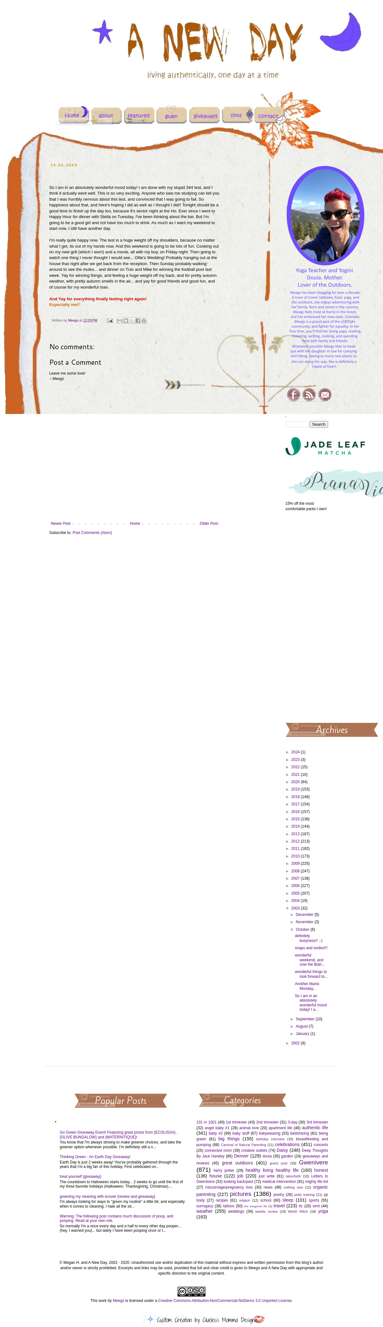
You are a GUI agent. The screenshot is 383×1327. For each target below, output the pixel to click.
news (268, 1187)
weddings (236, 1211)
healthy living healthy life (272, 1170)
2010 (296, 856)
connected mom (218, 1150)
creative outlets (254, 1150)
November (305, 922)
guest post (278, 1163)
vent (316, 1206)
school (266, 1200)
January (303, 1033)
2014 (296, 826)
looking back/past (238, 1181)
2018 (296, 797)
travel (279, 1205)
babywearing (269, 1133)
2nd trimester (267, 1122)
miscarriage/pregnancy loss (228, 1187)
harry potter (223, 1170)
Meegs (118, 1300)
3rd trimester (317, 1122)
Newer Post (61, 523)
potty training (304, 1195)
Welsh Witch (298, 1211)
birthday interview (270, 1139)
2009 (296, 863)
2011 (296, 848)
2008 (296, 871)
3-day (292, 1122)
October (303, 929)
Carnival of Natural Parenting (243, 1145)
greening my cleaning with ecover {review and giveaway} (107, 1196)
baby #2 (216, 1133)
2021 (296, 774)
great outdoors (237, 1162)
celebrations (287, 1144)
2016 (296, 812)
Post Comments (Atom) (92, 532)
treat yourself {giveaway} (80, 1176)
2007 (296, 878)
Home (135, 523)
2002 (296, 1043)
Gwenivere (313, 1162)
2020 (296, 782)
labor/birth (293, 1176)
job (240, 1175)
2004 (296, 900)
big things (229, 1138)
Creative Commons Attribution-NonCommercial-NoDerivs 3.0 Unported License (225, 1300)
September (305, 1019)
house (215, 1175)
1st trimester (236, 1122)
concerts (321, 1145)
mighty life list (316, 1181)
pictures (240, 1193)
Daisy (282, 1150)
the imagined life (255, 1206)
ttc (301, 1206)
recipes (222, 1200)
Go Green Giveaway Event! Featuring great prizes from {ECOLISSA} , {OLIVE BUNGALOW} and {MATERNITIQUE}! (119, 1134)
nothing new (293, 1187)
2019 (296, 789)
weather (205, 1211)
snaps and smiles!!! (311, 948)
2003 (296, 908)
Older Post (209, 523)
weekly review (266, 1211)
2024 (296, 752)
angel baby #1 (217, 1128)
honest (321, 1170)
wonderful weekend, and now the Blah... (310, 960)
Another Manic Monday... (307, 986)
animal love (249, 1128)
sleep (287, 1200)
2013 (296, 834)
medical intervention (279, 1181)
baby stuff (240, 1133)
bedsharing (299, 1133)
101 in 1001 (207, 1122)
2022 (296, 767)
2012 (296, 841)
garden (287, 1156)
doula (267, 1156)
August (302, 1026)
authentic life (315, 1127)
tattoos (228, 1206)
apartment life (280, 1128)
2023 (296, 759)
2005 (296, 893)
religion (244, 1200)
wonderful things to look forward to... (311, 974)
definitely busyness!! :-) (308, 938)
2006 (296, 886)
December (305, 914)
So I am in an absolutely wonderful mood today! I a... (310, 1003)
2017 (296, 804)
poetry (278, 1194)
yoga (323, 1211)
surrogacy (205, 1206)
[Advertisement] (307, 616)
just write (267, 1176)
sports (314, 1200)
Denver (241, 1155)
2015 (296, 819)
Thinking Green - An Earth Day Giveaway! (95, 1157)
